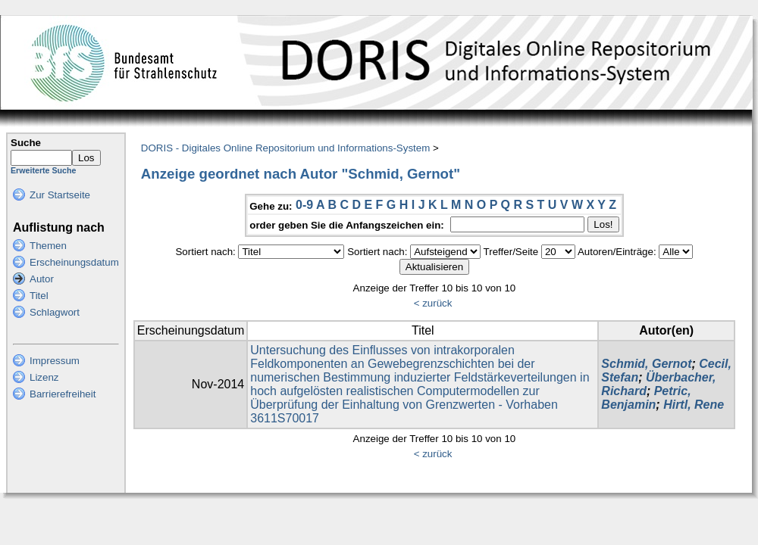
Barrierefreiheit (63, 394)
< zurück (433, 303)
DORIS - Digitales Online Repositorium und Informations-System (285, 148)
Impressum (55, 360)
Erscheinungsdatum (74, 262)
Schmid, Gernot (646, 363)
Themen (48, 245)
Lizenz (44, 377)
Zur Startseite (60, 195)
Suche (26, 142)
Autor (42, 279)
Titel (39, 295)
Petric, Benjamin (646, 398)
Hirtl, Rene (693, 404)
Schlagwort (55, 312)
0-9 (304, 204)
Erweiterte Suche (43, 170)
